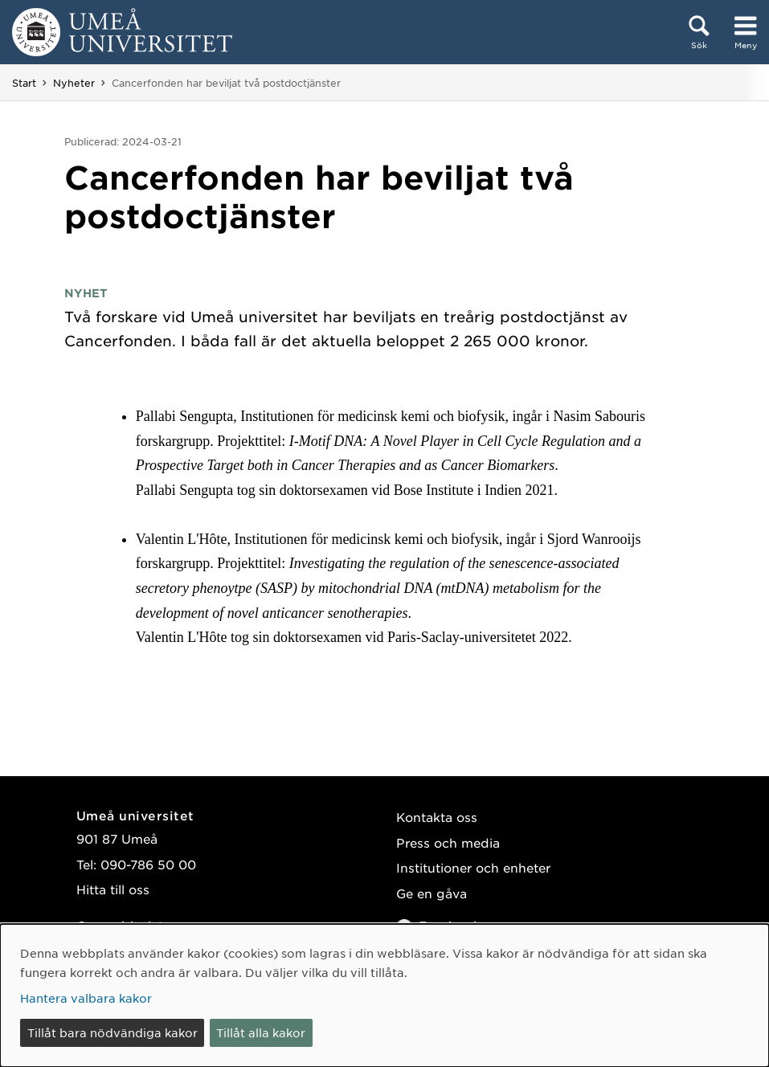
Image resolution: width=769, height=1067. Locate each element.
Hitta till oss (112, 889)
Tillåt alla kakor (260, 1032)
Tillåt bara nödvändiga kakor (112, 1032)
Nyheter (74, 82)
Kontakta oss (436, 816)
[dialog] (384, 995)
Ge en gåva (431, 893)
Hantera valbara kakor (86, 998)
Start (24, 82)
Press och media (448, 842)
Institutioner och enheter (473, 867)
